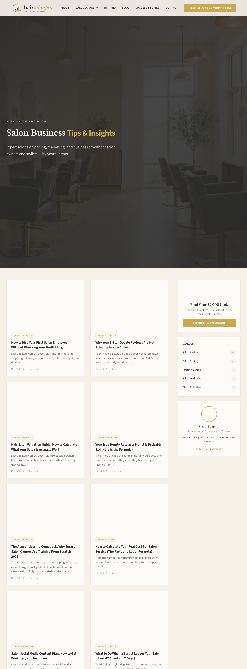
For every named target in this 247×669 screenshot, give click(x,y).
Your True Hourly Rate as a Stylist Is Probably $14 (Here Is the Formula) (128, 447)
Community (216, 449)
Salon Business (22, 335)
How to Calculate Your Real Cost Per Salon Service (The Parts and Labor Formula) (126, 549)
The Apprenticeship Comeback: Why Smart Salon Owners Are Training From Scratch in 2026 (43, 551)
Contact (172, 8)
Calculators (87, 8)
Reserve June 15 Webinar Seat (210, 8)
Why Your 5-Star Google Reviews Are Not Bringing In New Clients (125, 345)
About (65, 8)
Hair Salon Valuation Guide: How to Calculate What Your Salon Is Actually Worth (44, 447)
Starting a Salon (209, 370)
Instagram (202, 449)
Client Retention (209, 387)
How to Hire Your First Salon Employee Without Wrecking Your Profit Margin (39, 345)
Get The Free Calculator (209, 323)
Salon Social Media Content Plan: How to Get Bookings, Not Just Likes (43, 656)
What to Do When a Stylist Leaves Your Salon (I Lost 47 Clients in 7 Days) (128, 656)
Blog (125, 8)
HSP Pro (110, 8)
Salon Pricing (105, 539)
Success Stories (147, 8)
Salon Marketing (107, 437)
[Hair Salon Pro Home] (32, 8)
